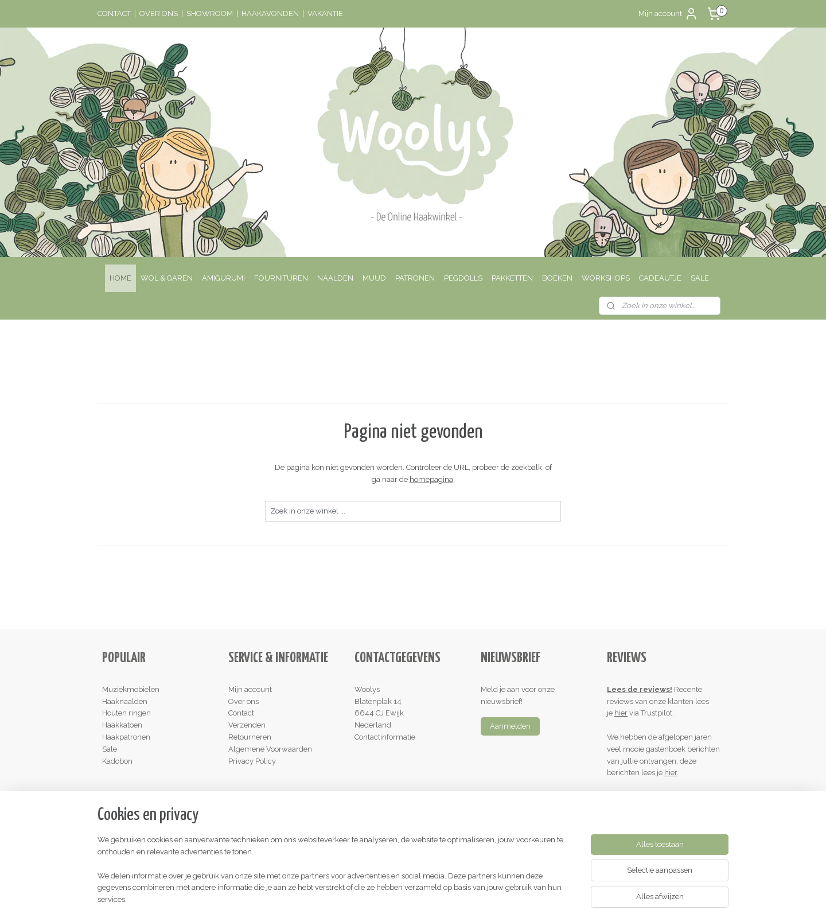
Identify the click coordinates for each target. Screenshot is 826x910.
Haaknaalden (124, 701)
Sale (109, 749)
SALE (700, 278)
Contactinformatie (384, 737)
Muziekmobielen (130, 689)
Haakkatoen (122, 725)
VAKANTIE (325, 13)
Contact (241, 713)
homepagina (431, 479)
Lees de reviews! (639, 689)
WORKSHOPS (606, 278)
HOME (120, 278)
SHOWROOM (209, 13)
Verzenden (247, 725)
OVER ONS (158, 13)
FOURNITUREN (281, 278)
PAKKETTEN (512, 278)
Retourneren (249, 737)
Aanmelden (510, 726)
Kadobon (117, 761)
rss (387, 889)
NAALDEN (335, 278)
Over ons (243, 701)
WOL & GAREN (167, 278)
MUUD (374, 278)
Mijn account (668, 14)
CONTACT (114, 13)
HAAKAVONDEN (270, 13)
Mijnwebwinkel (524, 889)
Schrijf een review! (643, 796)
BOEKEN (557, 278)
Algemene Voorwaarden (270, 749)
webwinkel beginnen (427, 889)
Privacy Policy (252, 761)
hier (621, 713)
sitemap (366, 889)
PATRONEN (415, 278)
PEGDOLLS (463, 278)
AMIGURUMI (223, 278)
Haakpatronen (126, 737)
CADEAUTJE (660, 278)
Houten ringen (126, 713)
